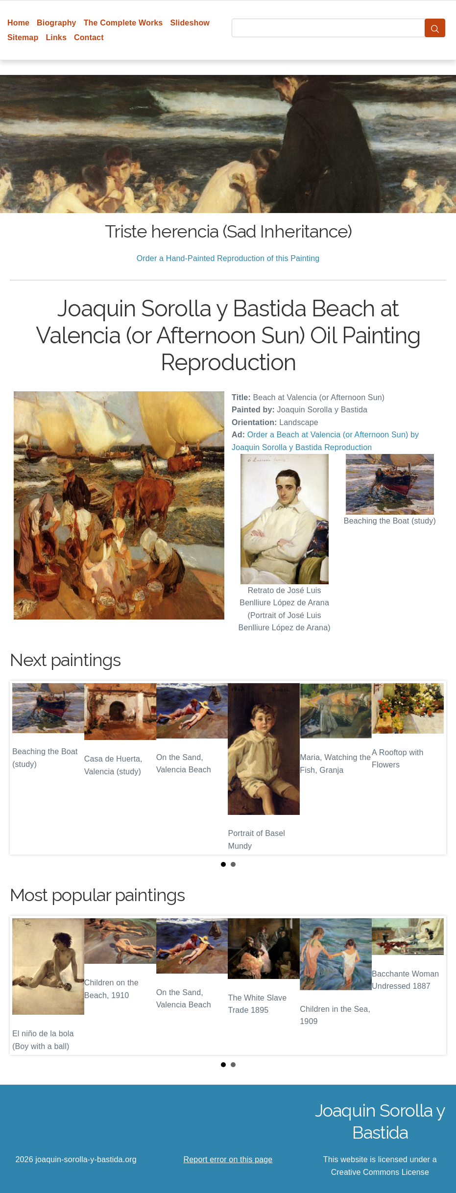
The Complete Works (123, 23)
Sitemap (22, 37)
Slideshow (190, 23)
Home (18, 23)
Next (431, 767)
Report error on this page (228, 1159)
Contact (89, 37)
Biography (56, 23)
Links (56, 37)
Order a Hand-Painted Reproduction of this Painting (228, 258)
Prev (25, 767)
